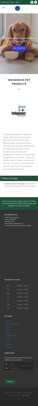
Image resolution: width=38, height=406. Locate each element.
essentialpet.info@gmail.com (14, 223)
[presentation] (15, 373)
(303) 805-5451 (9, 221)
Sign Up (10, 381)
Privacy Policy (22, 393)
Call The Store (19, 48)
